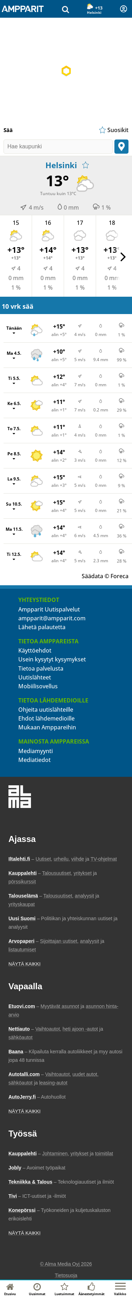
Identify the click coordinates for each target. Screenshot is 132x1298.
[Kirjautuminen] (123, 9)
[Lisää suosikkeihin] (85, 165)
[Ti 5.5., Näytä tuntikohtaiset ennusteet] (68, 380)
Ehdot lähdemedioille (46, 718)
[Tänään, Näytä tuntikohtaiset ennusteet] (68, 330)
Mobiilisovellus (38, 686)
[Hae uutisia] (65, 9)
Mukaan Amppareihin (47, 727)
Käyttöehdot (34, 650)
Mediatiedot (34, 760)
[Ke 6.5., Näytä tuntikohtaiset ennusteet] (68, 405)
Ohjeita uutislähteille (45, 709)
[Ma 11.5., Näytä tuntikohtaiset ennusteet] (68, 531)
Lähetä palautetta (41, 627)
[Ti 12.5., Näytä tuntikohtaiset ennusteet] (68, 556)
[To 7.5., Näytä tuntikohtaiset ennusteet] (68, 430)
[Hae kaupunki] (58, 147)
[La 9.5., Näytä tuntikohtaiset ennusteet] (68, 480)
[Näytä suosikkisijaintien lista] (113, 130)
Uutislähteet (34, 677)
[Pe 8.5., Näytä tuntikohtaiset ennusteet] (68, 455)
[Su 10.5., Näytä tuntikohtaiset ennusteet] (68, 506)
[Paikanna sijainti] (121, 147)
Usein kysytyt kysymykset (52, 659)
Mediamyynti (35, 751)
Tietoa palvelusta (40, 668)
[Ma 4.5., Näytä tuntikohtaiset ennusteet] (68, 355)
